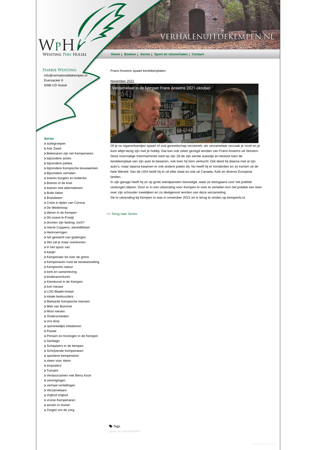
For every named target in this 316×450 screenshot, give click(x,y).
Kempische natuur (58, 267)
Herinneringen (55, 232)
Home (115, 54)
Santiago (52, 341)
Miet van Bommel (58, 306)
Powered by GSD (263, 444)
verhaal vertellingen (59, 385)
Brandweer (53, 198)
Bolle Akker (53, 193)
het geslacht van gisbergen (65, 237)
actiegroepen (55, 143)
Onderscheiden (56, 316)
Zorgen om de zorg (59, 410)
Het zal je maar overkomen (65, 242)
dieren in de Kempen (60, 212)
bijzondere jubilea (58, 163)
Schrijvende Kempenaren (63, 351)
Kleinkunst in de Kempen (63, 281)
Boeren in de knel (58, 183)
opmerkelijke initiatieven (62, 326)
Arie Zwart (52, 148)
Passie (50, 331)
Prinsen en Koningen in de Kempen (71, 336)
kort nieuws (53, 286)
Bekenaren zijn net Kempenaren (68, 153)
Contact (198, 54)
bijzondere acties (57, 158)
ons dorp (51, 321)
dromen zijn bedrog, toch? (64, 222)
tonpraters (52, 365)
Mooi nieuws (54, 311)
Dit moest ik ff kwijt (59, 217)
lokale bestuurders (59, 296)
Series (145, 54)
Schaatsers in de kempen (64, 346)
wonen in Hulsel (57, 405)
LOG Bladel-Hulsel (59, 291)
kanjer (50, 252)
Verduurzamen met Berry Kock (67, 375)
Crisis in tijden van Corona (64, 203)
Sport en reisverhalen (171, 54)
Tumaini (51, 370)
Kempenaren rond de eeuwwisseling (71, 262)
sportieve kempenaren (61, 355)
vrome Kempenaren (60, 400)
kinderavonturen (57, 277)
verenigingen (54, 380)
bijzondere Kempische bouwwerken (71, 168)
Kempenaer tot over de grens (66, 257)
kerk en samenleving (60, 272)
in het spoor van (57, 247)
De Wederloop (56, 207)
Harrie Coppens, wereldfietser (67, 227)
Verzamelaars (55, 390)
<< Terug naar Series (122, 214)
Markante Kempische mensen (67, 301)
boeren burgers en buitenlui (65, 178)
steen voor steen (57, 360)
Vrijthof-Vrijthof (56, 395)
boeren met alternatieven (63, 188)
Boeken (130, 54)
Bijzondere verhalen (60, 173)
